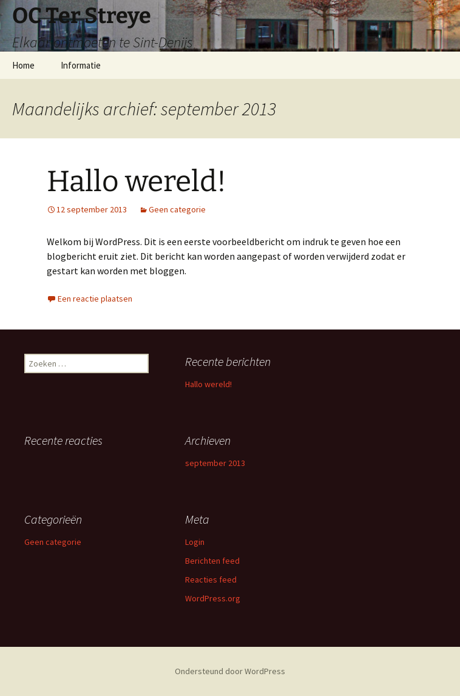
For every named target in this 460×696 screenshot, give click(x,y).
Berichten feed (212, 560)
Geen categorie (177, 209)
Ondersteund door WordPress (230, 671)
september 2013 (215, 463)
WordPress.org (212, 598)
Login (195, 541)
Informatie (81, 65)
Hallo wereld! (136, 181)
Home (23, 65)
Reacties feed (211, 579)
